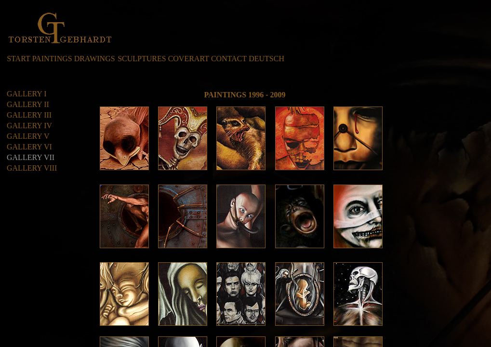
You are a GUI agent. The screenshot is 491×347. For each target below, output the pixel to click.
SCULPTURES (142, 58)
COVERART (188, 58)
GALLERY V (28, 136)
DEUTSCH (266, 58)
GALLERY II (28, 104)
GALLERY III (29, 115)
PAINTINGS (52, 58)
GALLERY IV (29, 125)
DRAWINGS (94, 58)
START (18, 58)
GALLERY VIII (32, 168)
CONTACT (229, 58)
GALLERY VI (29, 147)
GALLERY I (27, 94)
